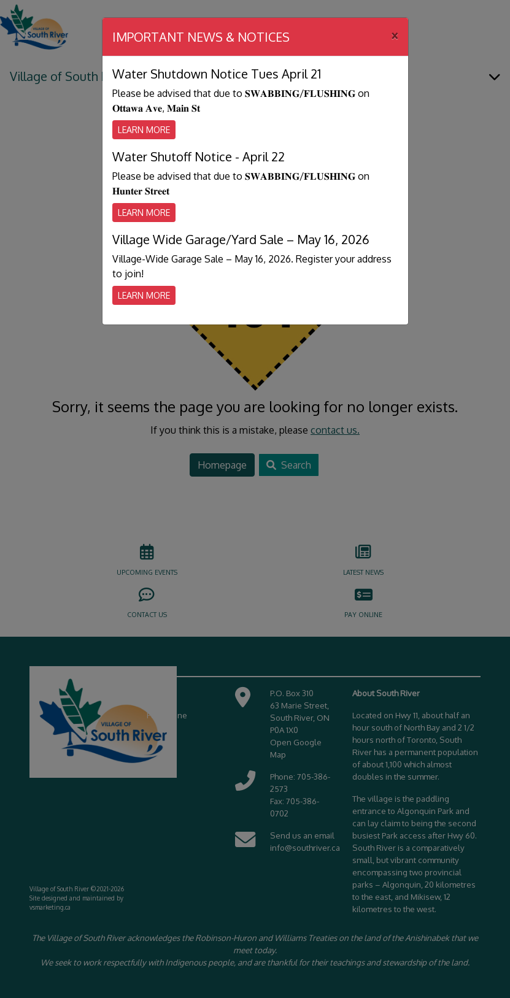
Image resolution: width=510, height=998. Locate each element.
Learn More (144, 130)
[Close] (394, 35)
